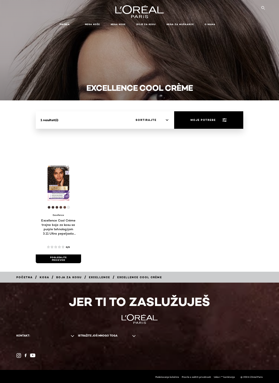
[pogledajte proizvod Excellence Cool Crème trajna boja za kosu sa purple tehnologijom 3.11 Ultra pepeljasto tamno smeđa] (58, 258)
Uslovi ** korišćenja (224, 377)
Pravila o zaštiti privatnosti (196, 377)
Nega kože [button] (92, 24)
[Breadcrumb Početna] (24, 277)
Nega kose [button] (118, 24)
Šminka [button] (65, 24)
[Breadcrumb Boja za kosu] (69, 277)
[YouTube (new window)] (32, 355)
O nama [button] (210, 24)
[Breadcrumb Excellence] (99, 277)
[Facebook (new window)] (26, 355)
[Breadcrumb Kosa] (44, 277)
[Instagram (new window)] (18, 355)
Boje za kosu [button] (146, 24)
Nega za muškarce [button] (180, 24)
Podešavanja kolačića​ (167, 377)
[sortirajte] (151, 120)
